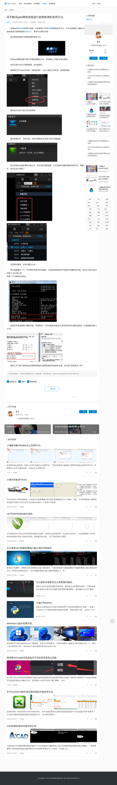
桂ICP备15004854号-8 (71, 778)
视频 (90, 215)
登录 (96, 3)
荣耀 (98, 212)
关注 (66, 417)
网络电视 (20, 28)
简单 (106, 206)
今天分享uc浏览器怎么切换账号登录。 (104, 103)
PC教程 (45, 3)
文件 (90, 229)
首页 (21, 3)
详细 (90, 209)
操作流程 (90, 206)
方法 (98, 199)
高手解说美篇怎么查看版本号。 (104, 116)
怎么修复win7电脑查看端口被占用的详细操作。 (30, 546)
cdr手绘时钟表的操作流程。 (21, 514)
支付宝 (107, 215)
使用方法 (46, 32)
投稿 (108, 3)
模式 (106, 212)
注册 (101, 3)
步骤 (106, 199)
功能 (106, 219)
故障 (49, 28)
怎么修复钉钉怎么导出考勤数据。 (91, 130)
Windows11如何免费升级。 (20, 615)
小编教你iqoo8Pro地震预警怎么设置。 (91, 103)
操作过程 (107, 209)
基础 (98, 225)
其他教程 (53, 3)
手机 (90, 225)
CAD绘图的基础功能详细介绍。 (22, 710)
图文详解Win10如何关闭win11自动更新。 (104, 130)
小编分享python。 (40, 596)
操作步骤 (98, 202)
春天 (8, 22)
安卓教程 (38, 3)
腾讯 (98, 222)
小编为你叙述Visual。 (18, 483)
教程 (106, 202)
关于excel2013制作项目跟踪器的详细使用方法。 (31, 678)
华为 (98, 209)
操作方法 (90, 202)
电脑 (90, 222)
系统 (90, 212)
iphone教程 (29, 3)
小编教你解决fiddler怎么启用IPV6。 (24, 452)
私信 (76, 417)
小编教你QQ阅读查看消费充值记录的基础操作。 (91, 115)
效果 (106, 229)
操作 (90, 199)
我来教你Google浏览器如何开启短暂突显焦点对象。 (33, 647)
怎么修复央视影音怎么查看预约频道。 (50, 577)
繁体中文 (89, 19)
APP (98, 215)
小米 (98, 219)
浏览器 (107, 222)
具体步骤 (90, 219)
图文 (98, 206)
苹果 (106, 225)
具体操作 (98, 229)
